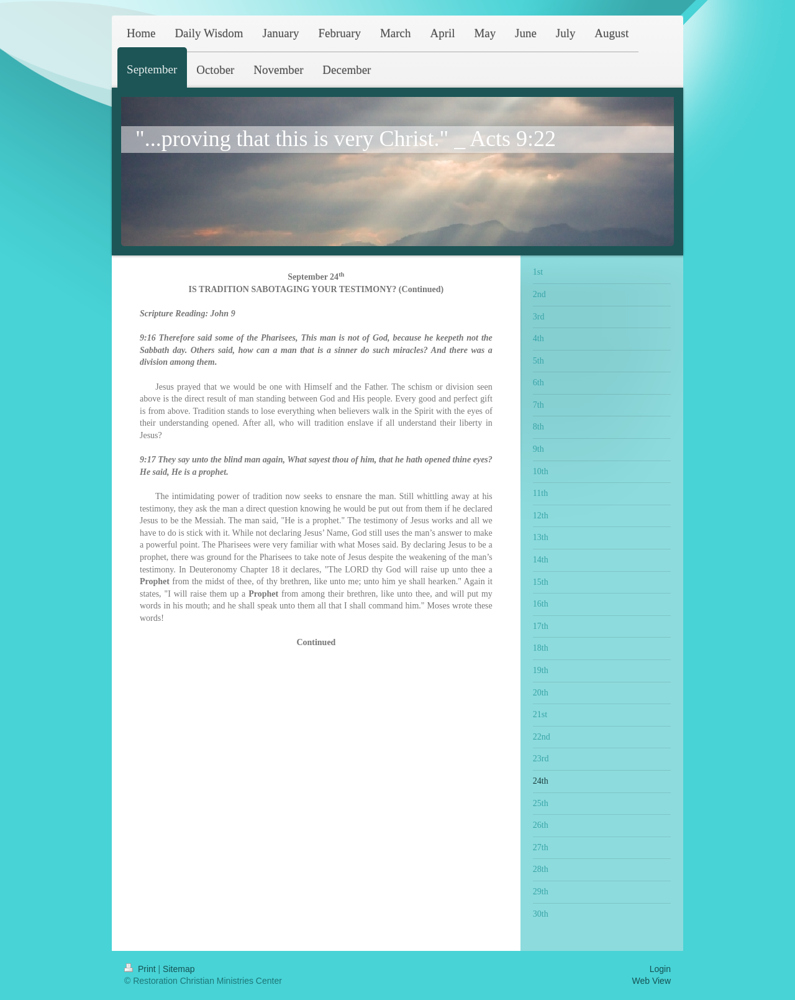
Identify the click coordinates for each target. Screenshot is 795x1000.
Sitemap (178, 969)
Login (660, 969)
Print (141, 969)
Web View (651, 981)
